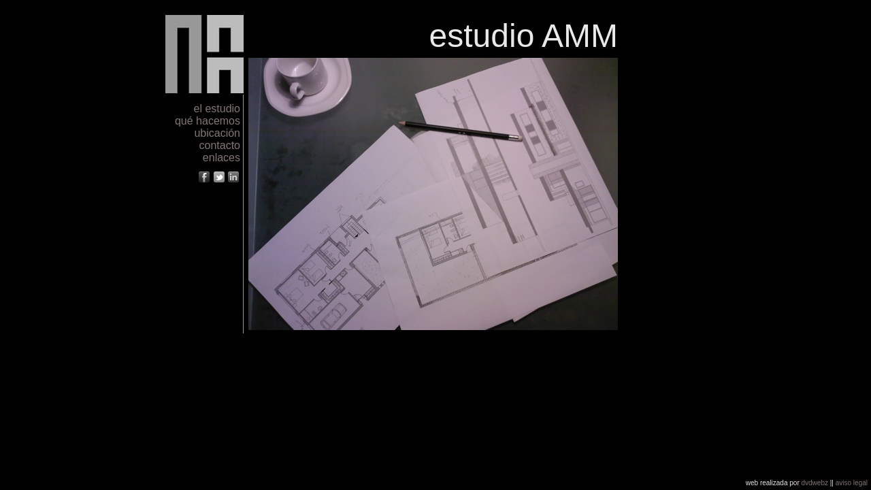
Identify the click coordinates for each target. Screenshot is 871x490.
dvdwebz (815, 483)
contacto (219, 145)
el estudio (217, 108)
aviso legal (852, 483)
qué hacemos (207, 121)
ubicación (217, 133)
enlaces (221, 157)
